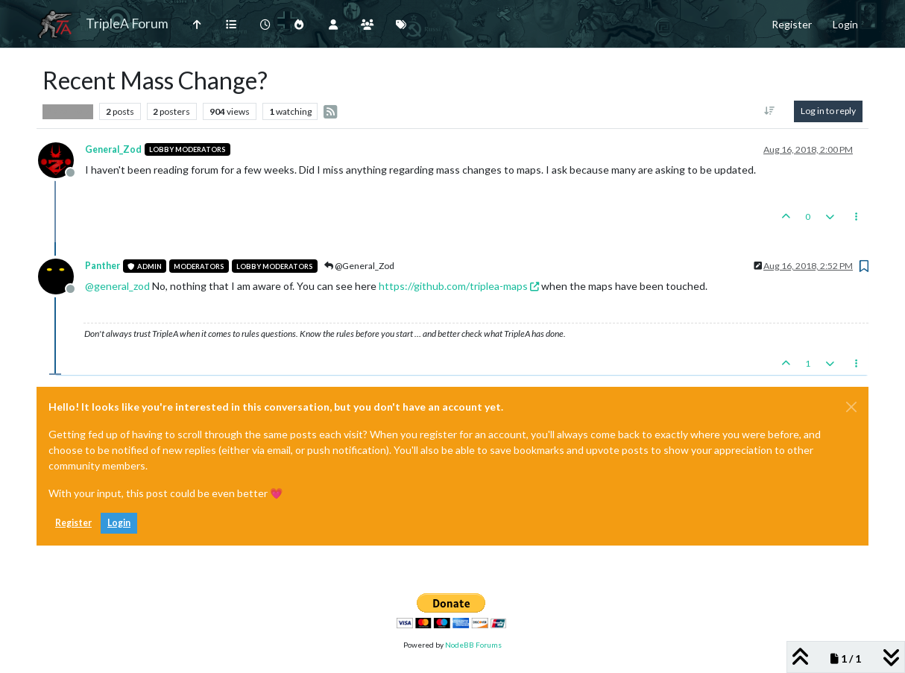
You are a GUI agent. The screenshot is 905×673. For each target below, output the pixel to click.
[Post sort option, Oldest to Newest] (769, 111)
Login (118, 522)
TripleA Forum (127, 23)
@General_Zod (359, 265)
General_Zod (113, 149)
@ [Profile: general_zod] (117, 285)
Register (73, 522)
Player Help (67, 111)
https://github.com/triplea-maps (459, 285)
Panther (102, 265)
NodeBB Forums (473, 644)
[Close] (851, 407)
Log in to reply (828, 110)
